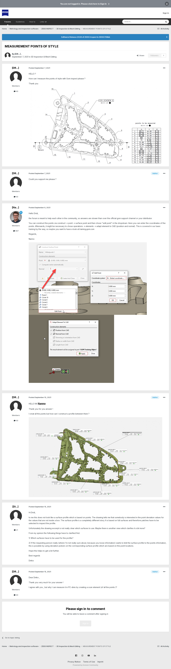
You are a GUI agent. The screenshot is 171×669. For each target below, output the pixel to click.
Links (43, 22)
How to (32, 22)
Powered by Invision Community (85, 665)
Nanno (42, 403)
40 (16, 91)
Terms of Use (89, 662)
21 (16, 530)
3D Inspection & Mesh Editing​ (44, 57)
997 (16, 231)
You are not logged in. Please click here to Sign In (83, 4)
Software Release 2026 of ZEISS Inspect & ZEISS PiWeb (85, 37)
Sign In (166, 13)
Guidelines (20, 22)
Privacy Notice (74, 662)
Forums (7, 23)
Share (140, 55)
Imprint (100, 662)
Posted (39, 68)
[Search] (135, 22)
